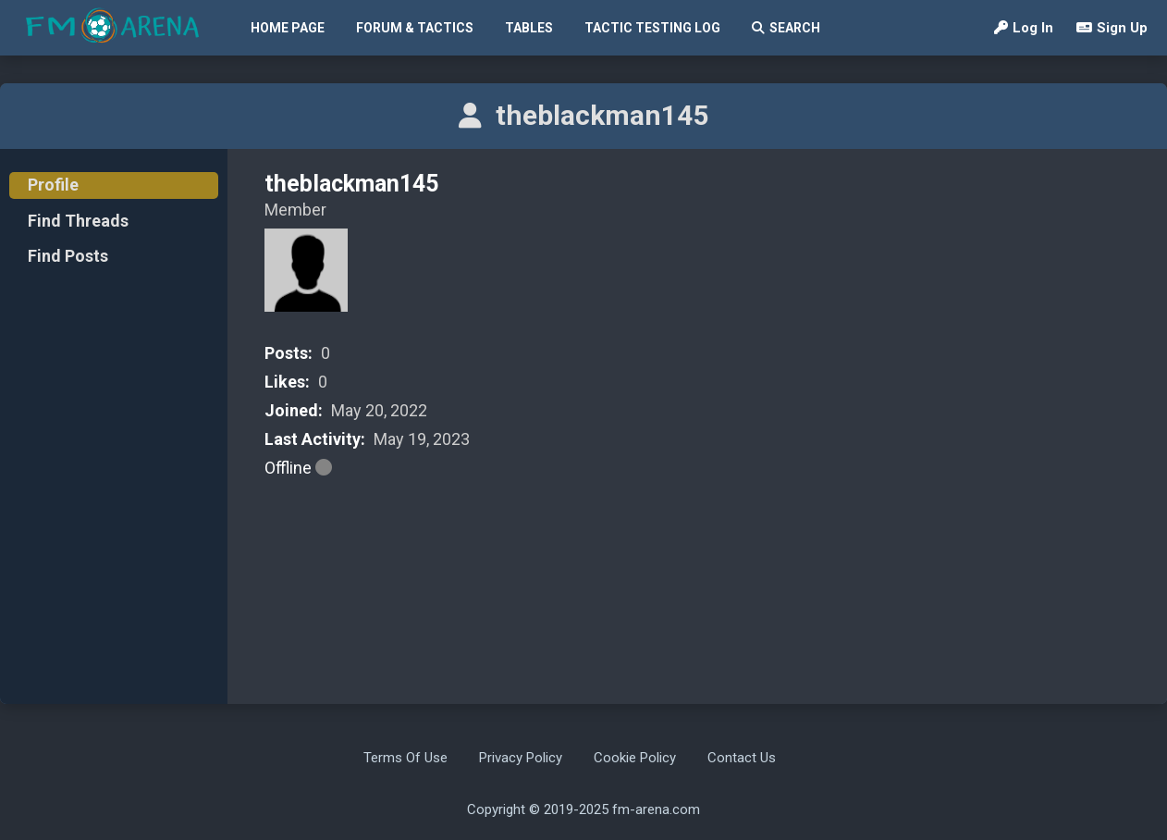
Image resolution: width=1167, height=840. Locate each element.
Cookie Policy (635, 757)
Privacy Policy (520, 757)
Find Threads (78, 220)
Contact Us (741, 757)
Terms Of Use (405, 757)
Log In (1023, 27)
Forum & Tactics (414, 27)
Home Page (288, 27)
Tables (529, 27)
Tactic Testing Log (652, 27)
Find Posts (68, 256)
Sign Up (1112, 27)
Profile (53, 184)
